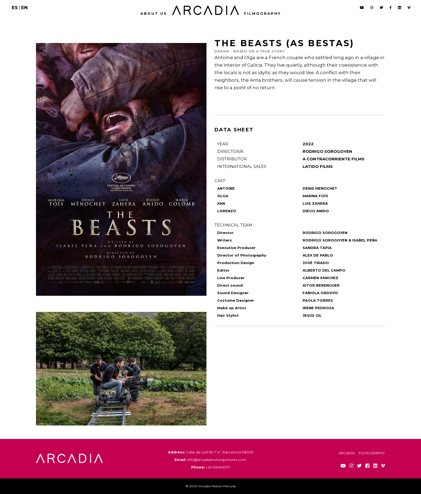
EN (24, 7)
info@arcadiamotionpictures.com (216, 459)
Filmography (262, 13)
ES (15, 7)
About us (153, 13)
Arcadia (347, 453)
